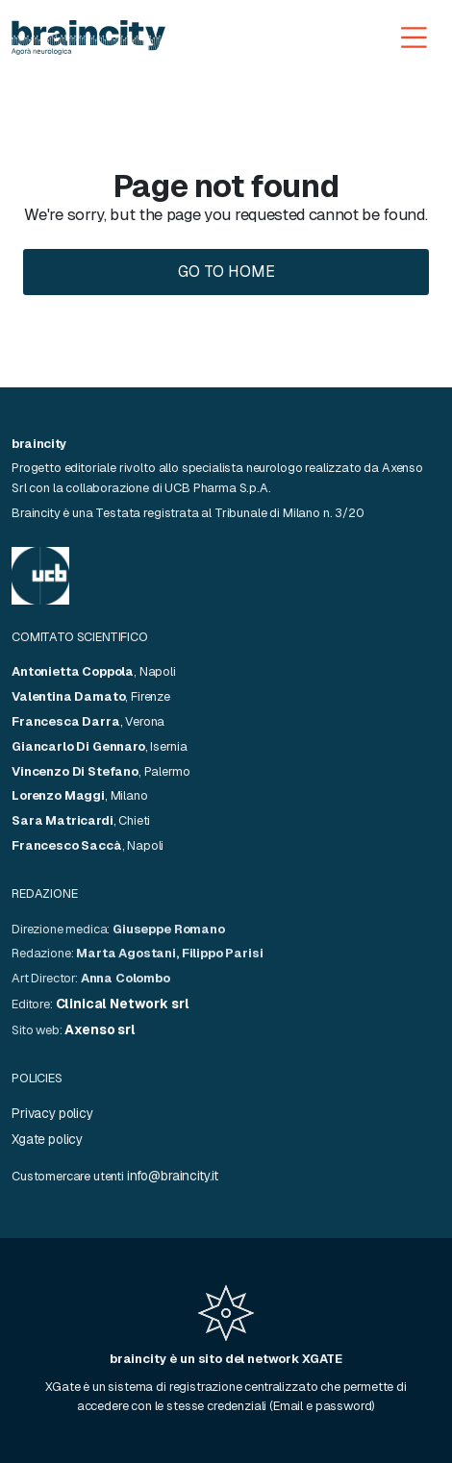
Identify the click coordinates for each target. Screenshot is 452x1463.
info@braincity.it (172, 1175)
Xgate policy (47, 1139)
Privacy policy (52, 1113)
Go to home (226, 271)
